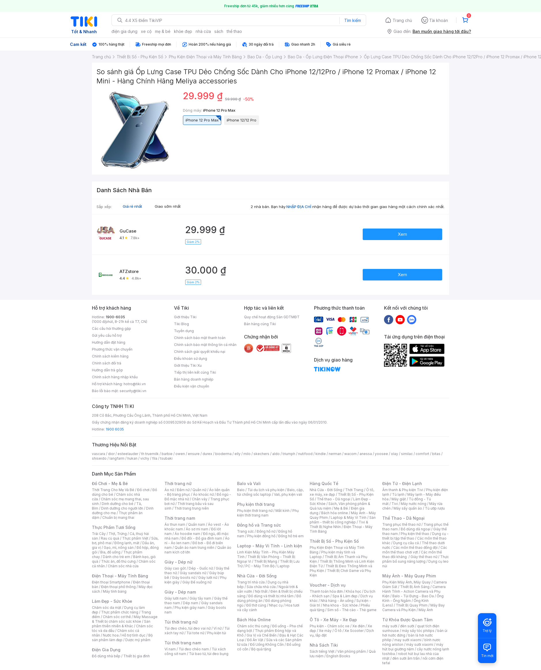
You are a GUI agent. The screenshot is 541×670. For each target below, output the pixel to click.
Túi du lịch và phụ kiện (265, 490)
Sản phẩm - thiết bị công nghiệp (343, 519)
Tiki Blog (181, 324)
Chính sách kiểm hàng (110, 356)
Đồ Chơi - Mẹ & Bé (110, 483)
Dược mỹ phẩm (137, 640)
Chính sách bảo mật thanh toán (200, 338)
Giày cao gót (175, 568)
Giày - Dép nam (180, 591)
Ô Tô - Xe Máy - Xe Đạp (333, 619)
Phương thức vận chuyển (112, 349)
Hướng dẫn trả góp (107, 370)
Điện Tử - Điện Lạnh (402, 483)
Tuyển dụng (184, 331)
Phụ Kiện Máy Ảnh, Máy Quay (406, 582)
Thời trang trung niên (191, 508)
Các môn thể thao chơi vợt (414, 549)
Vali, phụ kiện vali (288, 494)
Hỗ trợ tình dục (133, 635)
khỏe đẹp (183, 31)
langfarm (116, 458)
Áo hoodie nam (187, 533)
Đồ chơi (143, 490)
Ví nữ (217, 628)
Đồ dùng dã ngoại (415, 529)
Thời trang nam (179, 518)
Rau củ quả (110, 538)
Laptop (283, 566)
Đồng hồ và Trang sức (259, 525)
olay (394, 454)
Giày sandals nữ (193, 573)
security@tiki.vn (133, 391)
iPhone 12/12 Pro (241, 120)
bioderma (223, 454)
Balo (241, 490)
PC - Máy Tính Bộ (260, 566)
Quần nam (196, 524)
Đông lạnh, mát (126, 543)
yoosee (381, 454)
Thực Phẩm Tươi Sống (113, 527)
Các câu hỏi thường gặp (111, 328)
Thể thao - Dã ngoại (333, 499)
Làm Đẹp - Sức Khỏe (112, 601)
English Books (338, 656)
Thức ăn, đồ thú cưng (118, 561)
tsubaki (166, 458)
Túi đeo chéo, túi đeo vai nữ (187, 628)
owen (180, 454)
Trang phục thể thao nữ (401, 524)
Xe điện (358, 626)
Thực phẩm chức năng (119, 612)
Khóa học (353, 591)
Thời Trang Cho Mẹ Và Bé (113, 490)
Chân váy (199, 499)
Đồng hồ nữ (266, 531)
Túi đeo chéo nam (194, 649)
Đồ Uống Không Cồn (267, 644)
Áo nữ (169, 490)
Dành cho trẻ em (116, 557)
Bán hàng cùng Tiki (260, 324)
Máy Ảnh (426, 610)
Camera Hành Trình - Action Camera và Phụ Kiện (414, 591)
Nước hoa (111, 635)
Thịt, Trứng (118, 533)
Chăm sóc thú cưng (253, 626)
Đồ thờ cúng (256, 605)
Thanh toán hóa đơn (326, 591)
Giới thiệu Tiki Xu (188, 365)
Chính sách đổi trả (106, 363)
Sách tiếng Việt (322, 651)
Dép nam (190, 603)
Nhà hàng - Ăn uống (337, 600)
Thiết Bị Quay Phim (411, 605)
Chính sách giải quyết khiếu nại (199, 351)
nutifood (305, 454)
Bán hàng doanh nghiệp (193, 379)
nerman (335, 454)
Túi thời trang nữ (181, 622)
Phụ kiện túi (216, 633)
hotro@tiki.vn (135, 384)
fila (154, 458)
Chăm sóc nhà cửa (123, 566)
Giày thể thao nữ (424, 557)
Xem (402, 234)
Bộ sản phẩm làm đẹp (122, 637)
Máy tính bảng (114, 591)
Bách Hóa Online (254, 619)
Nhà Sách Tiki (324, 645)
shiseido (99, 458)
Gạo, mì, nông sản (119, 547)
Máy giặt (398, 499)
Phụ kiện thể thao (415, 533)
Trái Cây (99, 533)
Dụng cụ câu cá (406, 543)
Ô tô (338, 630)
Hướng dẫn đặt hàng (108, 342)
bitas (436, 454)
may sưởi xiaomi (407, 640)
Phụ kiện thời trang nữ (255, 510)
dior (111, 454)
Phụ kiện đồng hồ (261, 536)
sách (218, 31)
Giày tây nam (200, 598)
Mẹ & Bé (341, 508)
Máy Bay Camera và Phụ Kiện (413, 607)
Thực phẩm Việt (135, 538)
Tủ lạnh (398, 494)
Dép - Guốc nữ (201, 568)
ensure (194, 454)
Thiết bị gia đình (136, 656)
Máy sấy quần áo (408, 508)
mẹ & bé (163, 31)
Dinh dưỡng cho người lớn (122, 508)
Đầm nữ (183, 490)
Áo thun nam (174, 524)
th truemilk (150, 454)
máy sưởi (389, 626)
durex (207, 454)
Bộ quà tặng (261, 649)
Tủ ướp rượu (435, 508)
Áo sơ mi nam (197, 529)
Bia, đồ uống (110, 552)
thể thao (234, 31)
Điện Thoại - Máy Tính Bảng (120, 575)
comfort (422, 454)
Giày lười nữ (207, 577)
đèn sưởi (407, 626)
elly (237, 454)
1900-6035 (115, 317)
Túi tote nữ (195, 633)
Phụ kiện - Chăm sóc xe (329, 626)
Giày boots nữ (183, 577)
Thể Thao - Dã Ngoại (403, 518)
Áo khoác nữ (203, 494)
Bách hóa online (334, 513)
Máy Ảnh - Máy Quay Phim (409, 575)
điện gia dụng (124, 31)
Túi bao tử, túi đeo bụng (208, 654)
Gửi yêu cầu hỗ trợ (107, 335)
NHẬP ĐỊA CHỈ (298, 206)
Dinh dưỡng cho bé (117, 503)
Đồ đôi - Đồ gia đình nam (201, 538)
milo (247, 454)
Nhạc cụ (276, 605)
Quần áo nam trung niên (194, 547)
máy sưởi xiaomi (419, 644)
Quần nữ (199, 490)
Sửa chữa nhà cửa (261, 587)
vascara (98, 454)
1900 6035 (115, 429)
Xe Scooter (354, 630)
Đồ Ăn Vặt (255, 640)
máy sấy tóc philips (418, 630)
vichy (144, 458)
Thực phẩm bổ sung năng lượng (415, 559)
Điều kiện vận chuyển (191, 386)
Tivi (394, 503)
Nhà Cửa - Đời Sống (257, 575)
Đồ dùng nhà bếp (106, 656)
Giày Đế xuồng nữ (196, 582)
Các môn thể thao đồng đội (415, 547)
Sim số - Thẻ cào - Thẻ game (352, 610)
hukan (132, 458)
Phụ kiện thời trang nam (268, 512)
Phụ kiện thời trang (256, 504)
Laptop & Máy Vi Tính (348, 517)
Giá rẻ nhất (132, 206)
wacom (350, 454)
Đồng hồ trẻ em (291, 536)
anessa (366, 454)
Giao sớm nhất (168, 206)
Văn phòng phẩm (351, 651)
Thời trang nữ (178, 483)
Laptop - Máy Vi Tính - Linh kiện (269, 545)
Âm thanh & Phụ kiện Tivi (402, 490)
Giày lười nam (175, 598)
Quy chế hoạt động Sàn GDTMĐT (272, 317)
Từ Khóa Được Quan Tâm (407, 619)
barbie (167, 454)
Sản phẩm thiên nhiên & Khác (121, 623)
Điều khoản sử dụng (190, 358)
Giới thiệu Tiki (185, 317)
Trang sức (245, 531)
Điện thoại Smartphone (111, 582)
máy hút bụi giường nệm (412, 646)
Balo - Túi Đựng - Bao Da (413, 596)
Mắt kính (282, 510)
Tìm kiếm (352, 20)
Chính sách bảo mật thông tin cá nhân (205, 345)
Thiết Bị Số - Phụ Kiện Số (334, 541)
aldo (276, 454)
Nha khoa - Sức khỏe (340, 605)
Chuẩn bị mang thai (118, 517)
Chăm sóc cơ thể (117, 617)
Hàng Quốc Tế (324, 483)
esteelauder (128, 454)
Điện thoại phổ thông (118, 587)
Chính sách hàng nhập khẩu (115, 377)
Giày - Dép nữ (178, 561)
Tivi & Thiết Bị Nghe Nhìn (339, 524)
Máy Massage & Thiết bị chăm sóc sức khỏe (125, 619)
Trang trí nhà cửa (251, 582)
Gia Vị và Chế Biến (262, 635)
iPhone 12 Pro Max (203, 118)
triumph (289, 454)
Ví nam (170, 649)
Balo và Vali (249, 483)
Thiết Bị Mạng (265, 561)
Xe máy (325, 630)
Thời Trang (354, 490)
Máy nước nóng (413, 503)
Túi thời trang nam (182, 642)
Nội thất (261, 591)
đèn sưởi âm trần (406, 658)
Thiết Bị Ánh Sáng (415, 587)
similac (407, 454)
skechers (261, 454)
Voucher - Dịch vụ (327, 585)
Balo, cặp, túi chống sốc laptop (270, 492)
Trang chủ (402, 20)
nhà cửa (203, 31)
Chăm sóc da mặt (106, 607)
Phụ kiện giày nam (190, 607)
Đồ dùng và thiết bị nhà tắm (271, 596)
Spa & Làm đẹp (344, 596)
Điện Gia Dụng (106, 649)
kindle (320, 454)
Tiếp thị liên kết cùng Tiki (195, 372)
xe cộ (146, 31)
